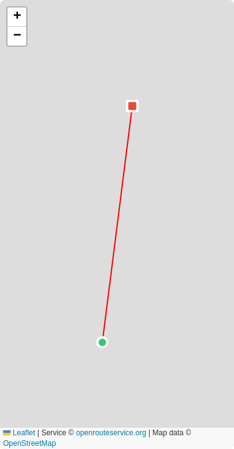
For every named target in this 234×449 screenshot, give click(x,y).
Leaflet (19, 432)
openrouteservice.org (111, 432)
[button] (102, 342)
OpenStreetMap (29, 443)
